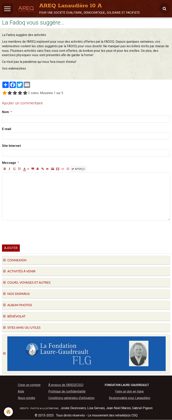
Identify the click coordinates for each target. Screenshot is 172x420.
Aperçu (78, 169)
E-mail (6, 129)
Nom (5, 112)
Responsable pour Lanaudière (129, 398)
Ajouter (11, 248)
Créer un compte (29, 385)
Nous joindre (26, 398)
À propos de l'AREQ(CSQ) (65, 385)
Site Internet (11, 146)
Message (9, 163)
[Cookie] (8, 411)
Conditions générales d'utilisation (71, 398)
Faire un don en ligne (129, 392)
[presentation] (32, 232)
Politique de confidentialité (67, 392)
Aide (21, 392)
